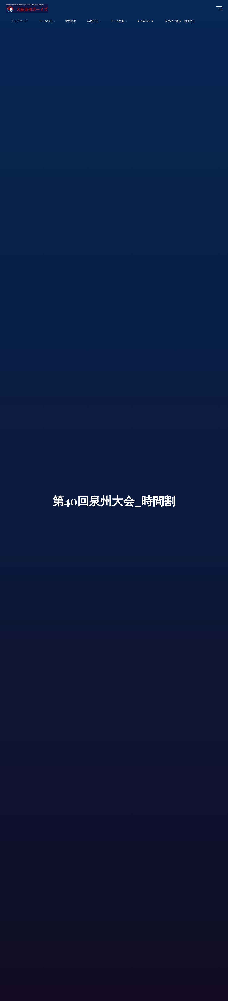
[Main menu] (218, 8)
